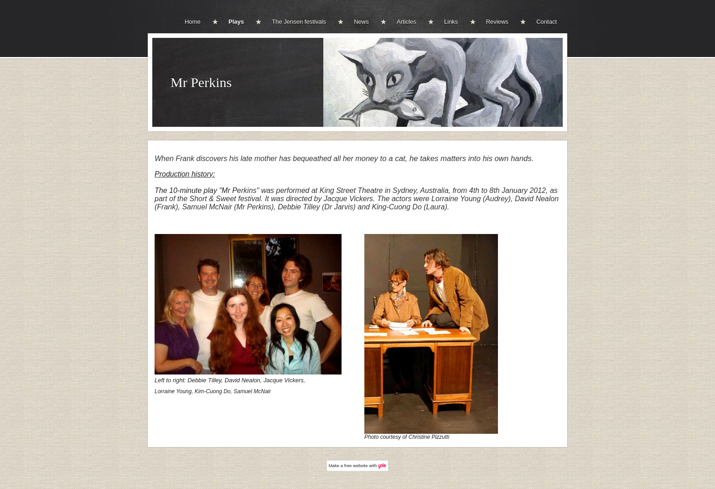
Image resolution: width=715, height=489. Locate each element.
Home (193, 21)
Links (451, 21)
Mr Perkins (201, 82)
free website (356, 465)
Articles (406, 21)
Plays (236, 21)
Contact (546, 21)
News (361, 21)
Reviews (497, 21)
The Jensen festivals (299, 21)
